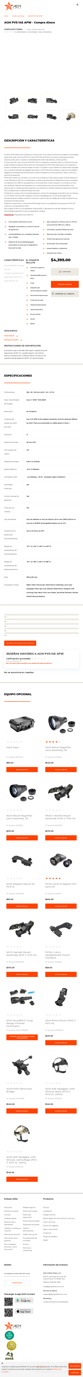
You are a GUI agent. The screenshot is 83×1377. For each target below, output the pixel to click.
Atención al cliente (11, 1211)
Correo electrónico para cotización (22, 1037)
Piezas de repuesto (50, 1237)
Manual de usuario (11, 340)
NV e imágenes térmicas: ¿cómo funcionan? (10, 1246)
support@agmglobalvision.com (55, 1294)
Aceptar (75, 1372)
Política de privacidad (31, 1221)
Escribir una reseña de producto (20, 643)
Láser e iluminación (50, 1229)
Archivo (26, 1244)
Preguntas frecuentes (31, 1225)
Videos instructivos (30, 1234)
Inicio (6, 16)
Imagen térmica (49, 1215)
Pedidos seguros (29, 1207)
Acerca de (8, 1207)
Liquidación (47, 1211)
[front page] (12, 1325)
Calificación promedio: (18, 659)
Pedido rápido (22, 769)
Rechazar (75, 1366)
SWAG (45, 1240)
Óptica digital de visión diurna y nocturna (59, 1218)
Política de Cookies (30, 1211)
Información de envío (12, 1234)
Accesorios (47, 1233)
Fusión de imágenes (50, 1226)
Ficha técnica (9, 336)
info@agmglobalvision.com (53, 1287)
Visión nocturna (18, 16)
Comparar (66, 271)
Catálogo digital (10, 1218)
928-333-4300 (55, 1282)
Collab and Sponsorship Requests (55, 1302)
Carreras (7, 1215)
